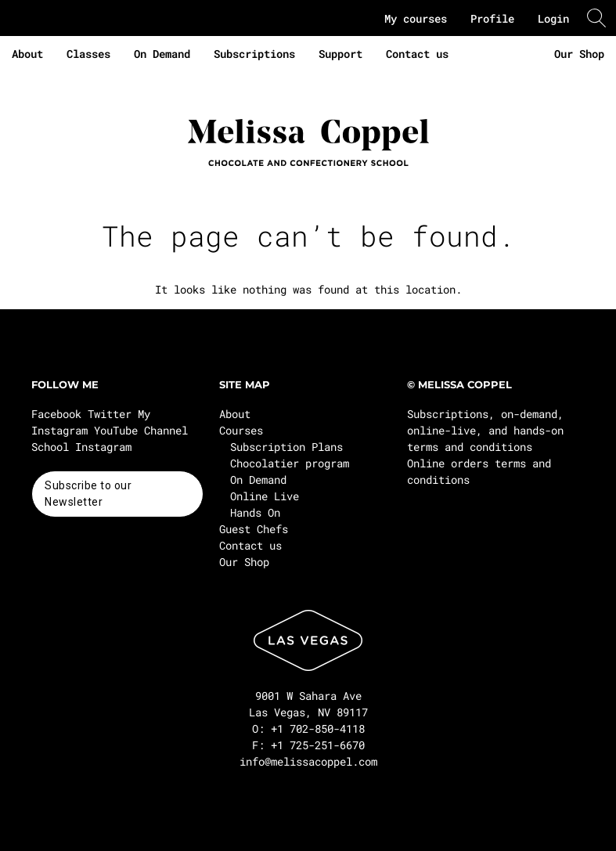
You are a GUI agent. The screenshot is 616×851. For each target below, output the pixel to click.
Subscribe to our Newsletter (88, 493)
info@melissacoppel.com (308, 761)
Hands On (255, 512)
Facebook (56, 413)
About (27, 53)
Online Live (264, 496)
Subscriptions (254, 53)
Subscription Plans (286, 446)
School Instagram (81, 446)
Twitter (109, 413)
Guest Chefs (253, 528)
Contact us (417, 53)
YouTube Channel (141, 430)
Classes (88, 53)
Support (340, 53)
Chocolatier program (289, 463)
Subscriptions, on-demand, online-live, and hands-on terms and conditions (485, 430)
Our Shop (579, 53)
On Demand (162, 53)
